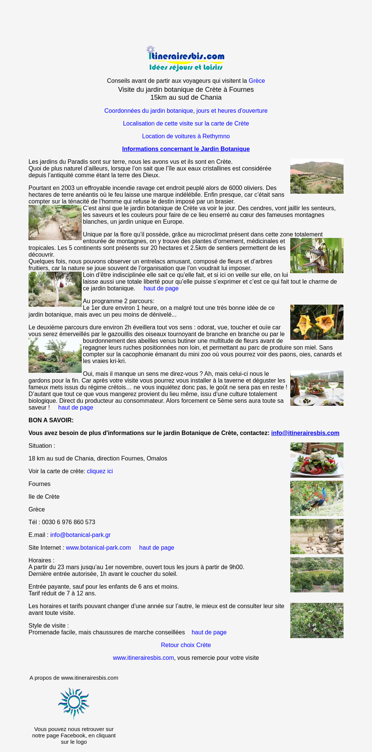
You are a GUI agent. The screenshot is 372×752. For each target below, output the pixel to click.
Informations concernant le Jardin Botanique (186, 149)
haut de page (161, 288)
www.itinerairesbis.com (143, 658)
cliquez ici (100, 471)
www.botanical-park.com (98, 547)
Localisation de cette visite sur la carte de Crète (186, 123)
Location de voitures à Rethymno (186, 136)
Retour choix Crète (186, 645)
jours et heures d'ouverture (232, 111)
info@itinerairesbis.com (305, 433)
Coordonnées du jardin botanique (148, 111)
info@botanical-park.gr (80, 535)
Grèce (257, 81)
